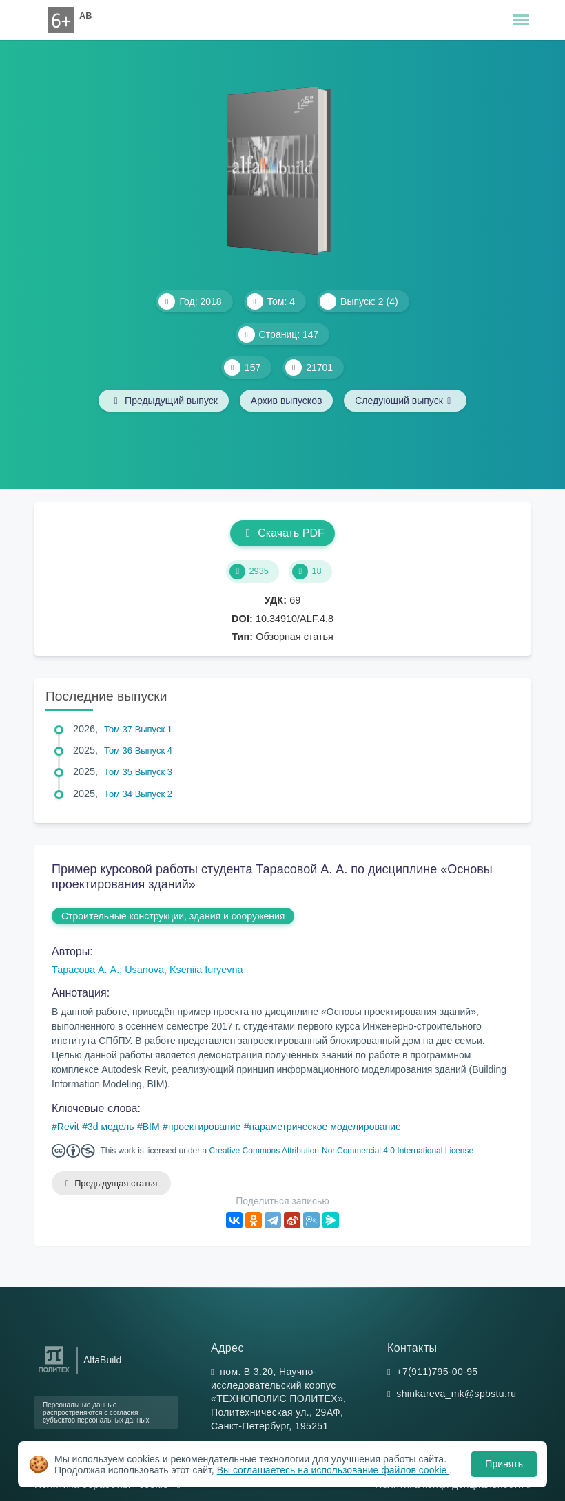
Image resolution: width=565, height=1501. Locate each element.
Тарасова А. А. (85, 969)
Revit (68, 1126)
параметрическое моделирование (325, 1126)
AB (85, 15)
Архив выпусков (286, 400)
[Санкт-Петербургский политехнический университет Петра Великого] (54, 1372)
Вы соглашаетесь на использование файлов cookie (333, 1470)
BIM (151, 1126)
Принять (504, 1463)
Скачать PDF (282, 533)
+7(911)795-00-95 (436, 1371)
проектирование (204, 1126)
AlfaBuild (102, 1359)
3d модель (111, 1126)
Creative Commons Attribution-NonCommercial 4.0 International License (341, 1151)
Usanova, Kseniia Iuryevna (184, 969)
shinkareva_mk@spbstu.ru (456, 1393)
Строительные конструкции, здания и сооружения (173, 916)
